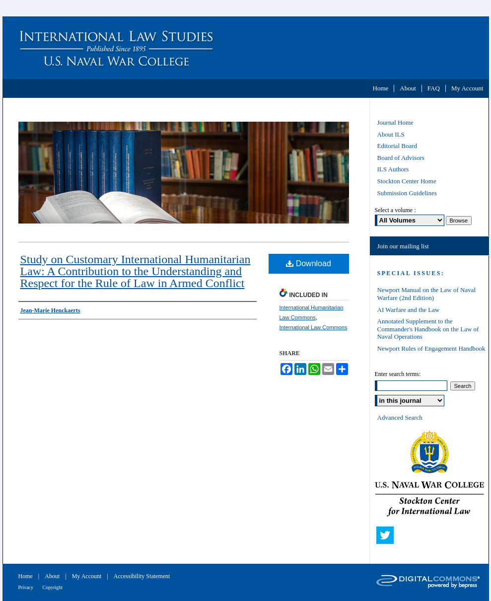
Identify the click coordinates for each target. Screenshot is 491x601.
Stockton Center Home (406, 181)
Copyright (53, 587)
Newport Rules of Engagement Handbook (431, 348)
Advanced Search (399, 417)
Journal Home (395, 122)
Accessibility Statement (142, 576)
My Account (87, 576)
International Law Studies (245, 47)
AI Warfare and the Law (408, 309)
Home (26, 576)
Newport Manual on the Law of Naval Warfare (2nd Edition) (426, 293)
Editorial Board (397, 146)
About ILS (391, 134)
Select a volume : (395, 210)
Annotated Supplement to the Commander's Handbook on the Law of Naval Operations (428, 328)
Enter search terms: (398, 374)
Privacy (26, 587)
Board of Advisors (400, 157)
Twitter (387, 537)
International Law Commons (314, 327)
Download (308, 263)
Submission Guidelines (407, 193)
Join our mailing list (403, 246)
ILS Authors (393, 169)
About (53, 576)
